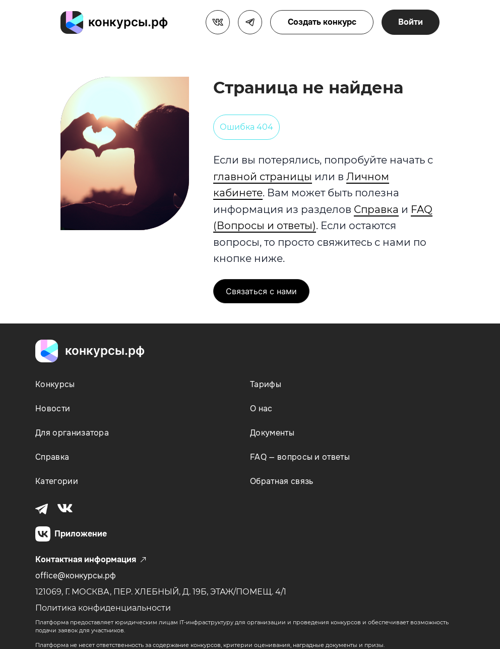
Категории (56, 481)
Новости (52, 408)
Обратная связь (281, 481)
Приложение (71, 534)
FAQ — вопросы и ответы (300, 457)
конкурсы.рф (128, 22)
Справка (376, 209)
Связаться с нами (261, 291)
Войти (410, 22)
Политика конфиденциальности (103, 608)
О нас (261, 408)
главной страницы (262, 177)
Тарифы (265, 384)
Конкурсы (55, 384)
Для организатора (72, 432)
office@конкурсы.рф (75, 575)
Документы (272, 432)
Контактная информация (90, 560)
